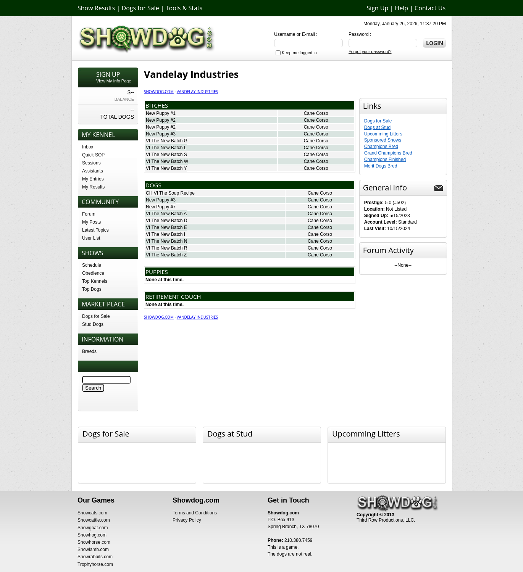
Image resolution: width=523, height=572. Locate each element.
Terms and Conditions (195, 513)
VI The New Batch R (166, 248)
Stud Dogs (92, 324)
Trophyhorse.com (95, 564)
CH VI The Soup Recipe (170, 193)
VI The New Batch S (166, 154)
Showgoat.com (92, 527)
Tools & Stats (184, 8)
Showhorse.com (93, 542)
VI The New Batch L (166, 147)
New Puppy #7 (161, 206)
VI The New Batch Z (166, 255)
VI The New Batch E (166, 227)
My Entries (93, 179)
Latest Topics (95, 230)
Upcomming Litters (383, 134)
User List (91, 238)
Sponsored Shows (382, 140)
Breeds (89, 351)
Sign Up (377, 8)
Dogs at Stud (377, 127)
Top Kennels (94, 281)
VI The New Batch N (166, 241)
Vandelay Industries (197, 91)
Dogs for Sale (140, 8)
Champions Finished (385, 159)
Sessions (91, 163)
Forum (88, 214)
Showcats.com (92, 513)
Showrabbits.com (95, 556)
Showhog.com (92, 535)
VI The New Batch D (166, 220)
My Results (93, 187)
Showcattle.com (93, 520)
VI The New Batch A (166, 213)
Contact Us (430, 8)
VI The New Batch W (167, 161)
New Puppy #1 (161, 113)
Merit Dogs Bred (380, 166)
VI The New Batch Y (166, 168)
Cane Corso (316, 113)
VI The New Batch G (166, 140)
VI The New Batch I (165, 234)
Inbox (87, 147)
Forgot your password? (370, 51)
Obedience (93, 273)
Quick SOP (93, 155)
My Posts (91, 222)
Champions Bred (381, 146)
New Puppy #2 (161, 120)
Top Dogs (92, 289)
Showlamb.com (93, 549)
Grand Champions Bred (388, 153)
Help (401, 8)
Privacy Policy (187, 520)
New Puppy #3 (161, 134)
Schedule (91, 265)
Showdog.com (159, 91)
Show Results (96, 8)
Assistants (92, 171)
